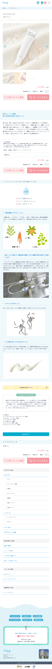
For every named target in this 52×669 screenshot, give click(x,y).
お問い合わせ (38, 620)
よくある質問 (37, 616)
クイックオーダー (14, 620)
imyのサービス (27, 620)
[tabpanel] (26, 46)
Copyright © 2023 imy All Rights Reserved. (26, 663)
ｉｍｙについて (15, 616)
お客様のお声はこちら (26, 387)
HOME (4, 8)
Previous (4, 46)
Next (47, 46)
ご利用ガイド (26, 616)
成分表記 (26, 434)
